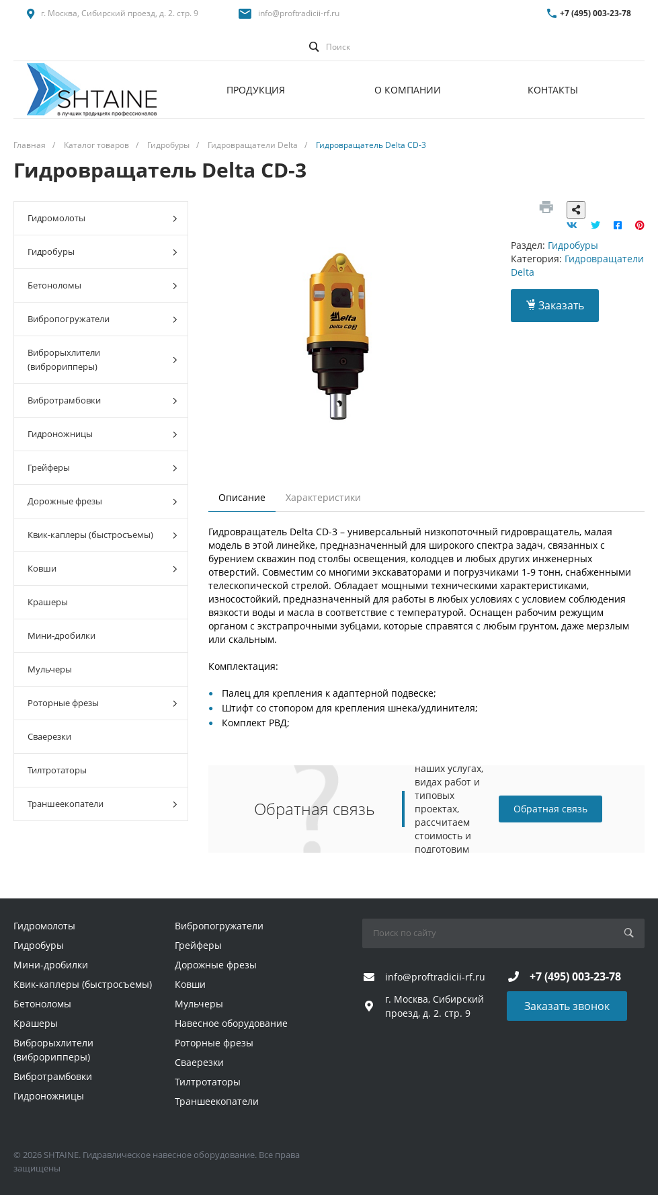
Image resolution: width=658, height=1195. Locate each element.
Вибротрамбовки (102, 400)
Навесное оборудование (231, 1023)
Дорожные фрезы (102, 501)
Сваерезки (49, 736)
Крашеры (48, 602)
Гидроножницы (102, 434)
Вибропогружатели (102, 319)
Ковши (102, 568)
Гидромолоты (102, 218)
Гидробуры (102, 251)
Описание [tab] (241, 497)
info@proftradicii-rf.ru (298, 13)
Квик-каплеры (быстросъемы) (102, 535)
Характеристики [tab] (323, 497)
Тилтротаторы (57, 770)
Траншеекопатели (102, 804)
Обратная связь (550, 808)
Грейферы (102, 467)
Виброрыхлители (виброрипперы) (102, 359)
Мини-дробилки (61, 635)
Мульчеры (50, 669)
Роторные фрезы (102, 703)
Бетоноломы (102, 285)
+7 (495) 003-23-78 (595, 13)
